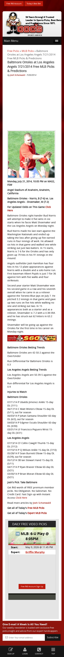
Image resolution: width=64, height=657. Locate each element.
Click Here (21, 497)
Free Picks (13, 51)
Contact (39, 651)
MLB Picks (28, 51)
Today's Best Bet (34, 3)
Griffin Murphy (35, 552)
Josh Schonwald (17, 75)
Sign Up (11, 651)
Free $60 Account (14, 3)
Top (53, 651)
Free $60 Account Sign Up (32, 586)
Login (25, 651)
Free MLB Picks (35, 508)
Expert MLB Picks (37, 513)
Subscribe (52, 637)
